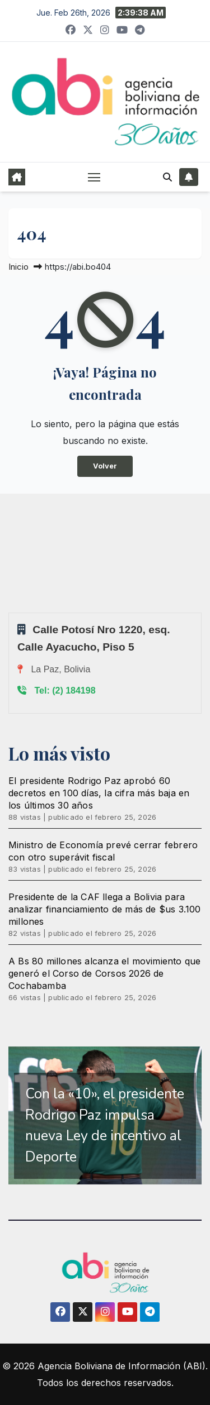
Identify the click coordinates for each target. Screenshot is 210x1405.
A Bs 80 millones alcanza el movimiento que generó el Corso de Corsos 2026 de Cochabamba (104, 973)
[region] (105, 1115)
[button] (167, 177)
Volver (105, 466)
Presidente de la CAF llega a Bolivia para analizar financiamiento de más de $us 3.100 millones (104, 909)
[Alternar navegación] (94, 177)
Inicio (18, 266)
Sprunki (10, 612)
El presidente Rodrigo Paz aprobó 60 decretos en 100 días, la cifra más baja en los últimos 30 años (98, 793)
